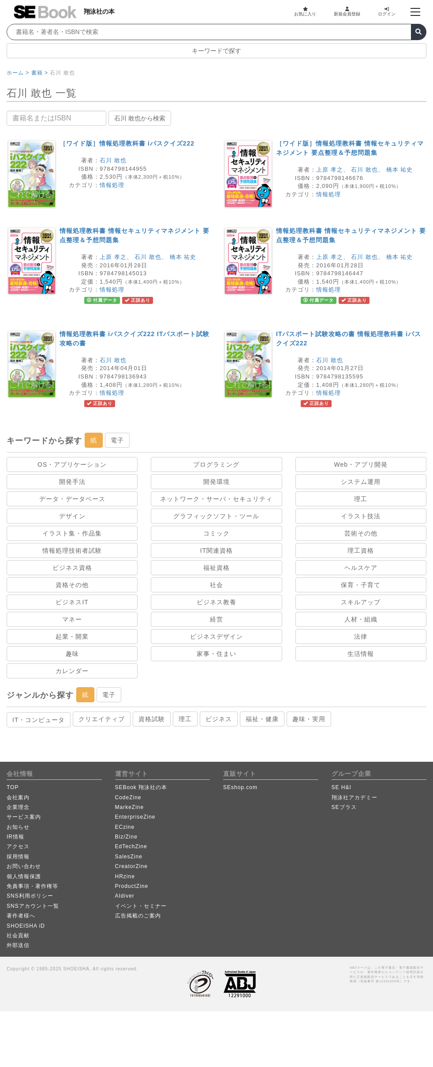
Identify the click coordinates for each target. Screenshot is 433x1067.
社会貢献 (18, 935)
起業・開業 (72, 636)
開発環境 (216, 481)
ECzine (125, 827)
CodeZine (128, 797)
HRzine (125, 876)
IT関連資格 (216, 550)
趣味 (72, 653)
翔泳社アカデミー (354, 797)
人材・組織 (360, 619)
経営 (216, 619)
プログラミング (216, 464)
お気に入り (305, 11)
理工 (360, 498)
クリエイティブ (101, 719)
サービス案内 (24, 817)
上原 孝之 (329, 169)
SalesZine (128, 857)
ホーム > (18, 73)
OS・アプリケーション (72, 464)
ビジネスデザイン (216, 636)
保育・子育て (361, 584)
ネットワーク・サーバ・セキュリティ (216, 498)
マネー (72, 619)
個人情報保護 (24, 876)
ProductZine (132, 886)
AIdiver (124, 896)
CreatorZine (131, 866)
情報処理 (112, 185)
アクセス (18, 846)
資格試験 (151, 719)
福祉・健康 (262, 719)
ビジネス (218, 719)
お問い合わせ (24, 866)
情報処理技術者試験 (72, 550)
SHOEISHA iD (26, 926)
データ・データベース (72, 498)
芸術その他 (360, 533)
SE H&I (341, 787)
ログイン (387, 11)
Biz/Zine (126, 837)
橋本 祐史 (399, 169)
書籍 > (39, 73)
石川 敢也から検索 (139, 118)
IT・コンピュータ (38, 719)
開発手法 (72, 481)
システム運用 (361, 481)
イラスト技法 (361, 516)
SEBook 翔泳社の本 (141, 787)
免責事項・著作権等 (32, 886)
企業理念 (18, 807)
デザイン (72, 516)
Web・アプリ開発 (361, 464)
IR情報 (15, 837)
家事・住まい (216, 653)
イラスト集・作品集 (72, 533)
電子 (117, 440)
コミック (216, 533)
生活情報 (360, 653)
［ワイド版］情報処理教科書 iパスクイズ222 (127, 143)
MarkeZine (129, 807)
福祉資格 (216, 567)
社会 (216, 584)
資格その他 (72, 584)
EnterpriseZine (135, 817)
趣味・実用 (308, 719)
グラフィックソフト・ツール (216, 516)
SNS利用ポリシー (30, 896)
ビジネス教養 (216, 602)
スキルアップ (361, 602)
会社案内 (18, 797)
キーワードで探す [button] (216, 50)
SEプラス (344, 807)
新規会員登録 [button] (347, 11)
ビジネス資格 (72, 567)
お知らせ (18, 827)
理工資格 (360, 550)
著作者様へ (21, 916)
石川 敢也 (113, 160)
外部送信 (18, 945)
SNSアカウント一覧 (33, 906)
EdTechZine (131, 846)
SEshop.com (240, 787)
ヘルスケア (360, 567)
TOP (13, 787)
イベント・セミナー (141, 906)
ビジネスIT (72, 602)
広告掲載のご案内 (138, 916)
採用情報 (18, 857)
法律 (360, 636)
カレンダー (72, 670)
